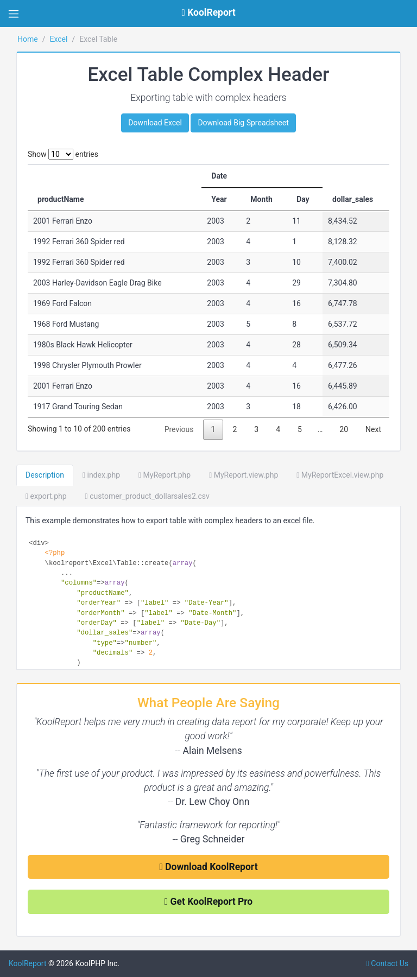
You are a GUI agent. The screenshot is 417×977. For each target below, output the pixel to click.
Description (45, 475)
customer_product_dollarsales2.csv (147, 496)
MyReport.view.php (243, 475)
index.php (101, 475)
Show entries (63, 154)
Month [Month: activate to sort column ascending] (261, 199)
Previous (179, 429)
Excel (58, 39)
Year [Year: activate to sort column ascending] (218, 199)
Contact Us (387, 963)
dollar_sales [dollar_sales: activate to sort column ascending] (352, 199)
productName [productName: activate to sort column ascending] (60, 199)
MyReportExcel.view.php (339, 475)
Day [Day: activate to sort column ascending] (302, 199)
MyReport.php (164, 475)
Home (27, 39)
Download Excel (155, 122)
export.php (46, 496)
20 (343, 429)
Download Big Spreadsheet (243, 122)
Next (373, 429)
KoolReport (28, 963)
